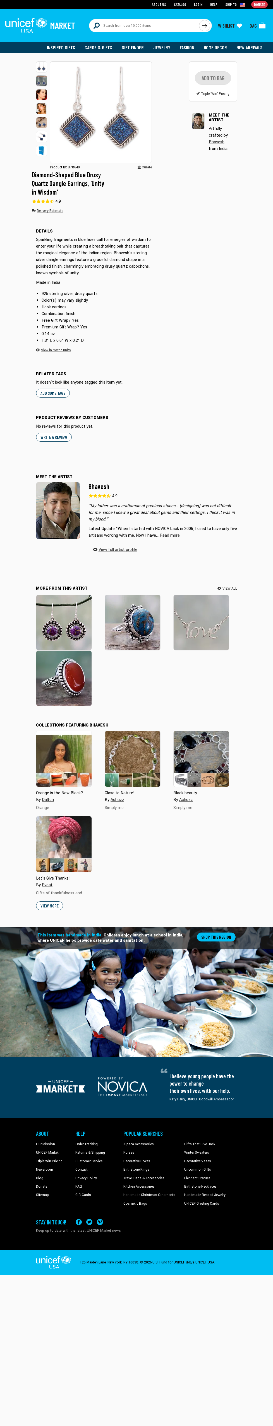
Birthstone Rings (136, 1170)
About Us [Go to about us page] (159, 4)
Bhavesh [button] (216, 148)
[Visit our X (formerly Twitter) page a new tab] (89, 1223)
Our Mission (45, 1144)
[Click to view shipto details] (235, 4)
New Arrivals (249, 47)
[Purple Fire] (64, 623)
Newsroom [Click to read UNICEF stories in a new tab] (44, 1170)
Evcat (47, 885)
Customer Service (88, 1161)
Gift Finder (133, 47)
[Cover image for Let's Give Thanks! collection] (64, 845)
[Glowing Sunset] (64, 679)
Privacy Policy (86, 1178)
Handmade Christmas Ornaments (149, 1195)
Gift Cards (83, 1195)
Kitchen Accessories (139, 1187)
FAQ (78, 1187)
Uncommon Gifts (197, 1170)
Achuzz (117, 800)
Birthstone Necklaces (200, 1187)
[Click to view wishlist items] (230, 25)
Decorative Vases (197, 1161)
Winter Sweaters (196, 1153)
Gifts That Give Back (199, 1144)
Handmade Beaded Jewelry (205, 1195)
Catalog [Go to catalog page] (180, 4)
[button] (41, 66)
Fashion (187, 47)
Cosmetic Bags (135, 1204)
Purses (128, 1153)
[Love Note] (201, 623)
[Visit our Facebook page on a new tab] (78, 1223)
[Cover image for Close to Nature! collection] (133, 759)
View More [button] (49, 906)
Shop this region (216, 937)
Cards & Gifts (98, 47)
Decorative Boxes (136, 1161)
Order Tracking (86, 1144)
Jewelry (161, 47)
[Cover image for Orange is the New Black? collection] (64, 759)
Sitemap (42, 1195)
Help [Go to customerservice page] (213, 4)
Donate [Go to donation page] (259, 4)
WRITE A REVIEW (53, 437)
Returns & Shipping (90, 1153)
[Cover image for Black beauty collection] (201, 759)
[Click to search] (204, 25)
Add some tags (52, 393)
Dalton (48, 800)
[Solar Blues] (133, 623)
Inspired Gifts (61, 47)
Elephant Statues (197, 1178)
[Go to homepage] (40, 25)
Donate (41, 1187)
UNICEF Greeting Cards (201, 1204)
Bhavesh (98, 487)
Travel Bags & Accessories (143, 1178)
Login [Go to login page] (198, 4)
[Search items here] (144, 25)
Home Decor (215, 47)
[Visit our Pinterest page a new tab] (100, 1223)
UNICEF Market (47, 1153)
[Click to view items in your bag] (257, 26)
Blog (39, 1178)
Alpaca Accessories (138, 1144)
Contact (81, 1170)
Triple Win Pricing (49, 1161)
